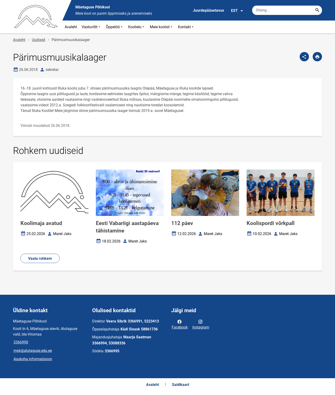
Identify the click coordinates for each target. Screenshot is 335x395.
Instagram (200, 324)
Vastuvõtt (91, 27)
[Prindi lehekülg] (317, 56)
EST (237, 11)
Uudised (38, 40)
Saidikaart (180, 384)
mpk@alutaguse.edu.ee (32, 350)
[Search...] (317, 10)
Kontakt (186, 27)
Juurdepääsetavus (208, 10)
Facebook (180, 324)
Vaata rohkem (40, 258)
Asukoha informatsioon (32, 359)
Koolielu (136, 27)
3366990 (20, 342)
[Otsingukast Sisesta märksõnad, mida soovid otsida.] (287, 10)
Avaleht (71, 27)
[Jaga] (304, 56)
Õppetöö (115, 27)
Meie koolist (161, 27)
